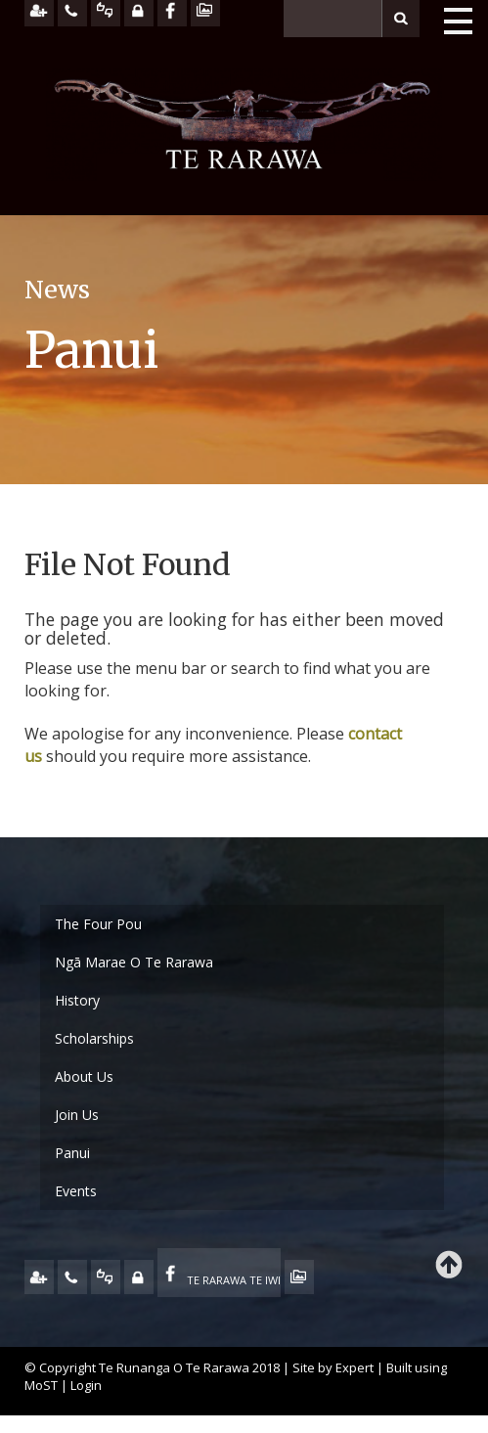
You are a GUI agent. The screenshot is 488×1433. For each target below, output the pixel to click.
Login (86, 1385)
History (77, 1000)
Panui (72, 1152)
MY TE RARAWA (139, 1277)
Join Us (77, 1114)
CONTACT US (72, 1277)
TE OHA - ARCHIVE (299, 1277)
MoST (41, 1385)
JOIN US (39, 1277)
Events (76, 1191)
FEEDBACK (105, 1277)
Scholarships (94, 1038)
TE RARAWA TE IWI (234, 1280)
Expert (354, 1367)
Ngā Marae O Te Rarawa (134, 962)
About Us (84, 1076)
